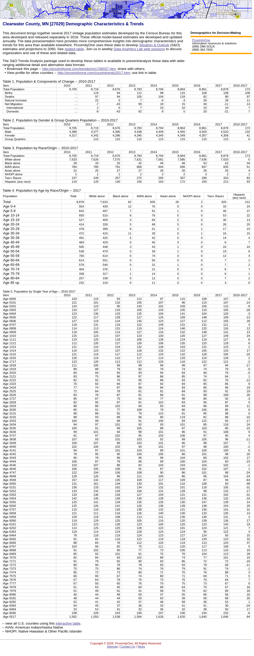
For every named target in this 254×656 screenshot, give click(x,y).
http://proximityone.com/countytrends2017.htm (93, 73)
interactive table (68, 623)
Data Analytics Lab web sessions (139, 49)
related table (74, 49)
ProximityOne (201, 40)
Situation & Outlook (154, 45)
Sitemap (112, 646)
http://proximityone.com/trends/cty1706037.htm (79, 69)
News (141, 646)
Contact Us (127, 646)
